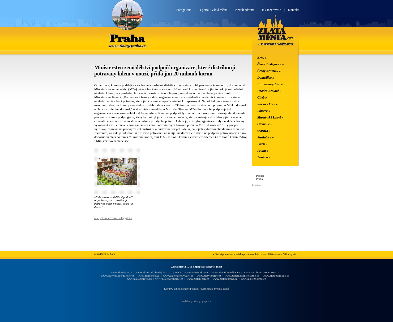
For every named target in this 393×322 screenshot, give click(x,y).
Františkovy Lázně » (271, 84)
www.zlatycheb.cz (148, 275)
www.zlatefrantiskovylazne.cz (261, 272)
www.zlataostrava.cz (139, 278)
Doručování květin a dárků (215, 288)
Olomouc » (264, 124)
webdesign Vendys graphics (196, 301)
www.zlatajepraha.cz (225, 278)
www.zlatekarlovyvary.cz (178, 275)
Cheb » (262, 97)
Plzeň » (262, 144)
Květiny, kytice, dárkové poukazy (181, 288)
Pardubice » (265, 137)
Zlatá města (275, 36)
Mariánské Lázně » (270, 117)
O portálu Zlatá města (213, 10)
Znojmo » (264, 157)
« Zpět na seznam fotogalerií (113, 218)
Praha (127, 38)
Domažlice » (265, 77)
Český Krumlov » (269, 71)
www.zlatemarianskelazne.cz (242, 275)
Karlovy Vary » (267, 104)
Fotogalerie (183, 10)
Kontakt (293, 10)
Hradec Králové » (269, 91)
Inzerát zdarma (244, 10)
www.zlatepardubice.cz (169, 278)
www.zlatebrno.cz (121, 272)
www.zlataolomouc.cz (276, 275)
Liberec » (263, 111)
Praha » (262, 150)
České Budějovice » (270, 64)
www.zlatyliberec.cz (209, 275)
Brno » (262, 58)
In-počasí (256, 185)
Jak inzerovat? (271, 10)
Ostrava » (264, 131)
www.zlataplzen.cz (198, 278)
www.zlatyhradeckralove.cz (117, 275)
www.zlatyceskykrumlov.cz (191, 272)
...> (101, 206)
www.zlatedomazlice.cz (226, 272)
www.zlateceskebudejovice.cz (154, 272)
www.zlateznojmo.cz (253, 278)
